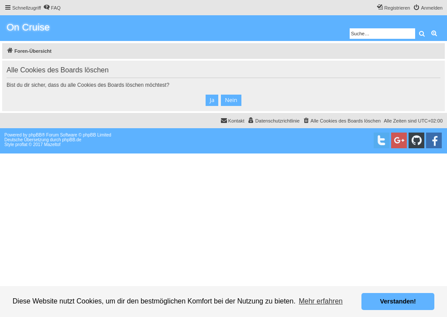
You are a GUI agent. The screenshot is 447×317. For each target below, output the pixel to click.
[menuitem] (52, 8)
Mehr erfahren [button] (321, 301)
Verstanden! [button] (398, 301)
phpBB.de (71, 139)
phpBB (35, 135)
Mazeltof (52, 144)
